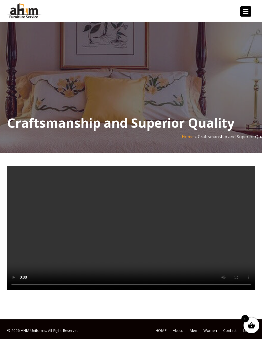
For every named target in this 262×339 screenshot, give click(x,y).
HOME (160, 330)
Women (210, 330)
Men (193, 330)
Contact (230, 330)
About (178, 330)
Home (188, 137)
